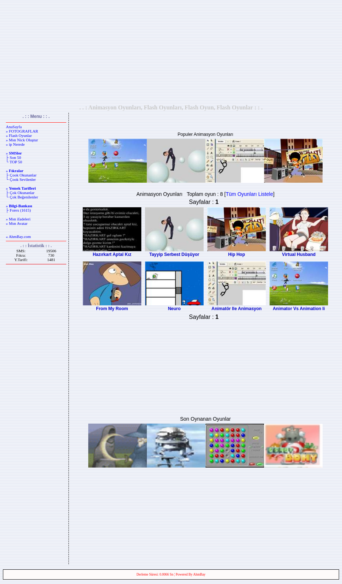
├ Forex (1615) (18, 210)
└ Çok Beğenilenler (22, 197)
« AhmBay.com (18, 236)
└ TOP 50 (14, 162)
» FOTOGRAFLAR (22, 131)
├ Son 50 (13, 157)
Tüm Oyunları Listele (249, 194)
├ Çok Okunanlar (20, 192)
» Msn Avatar (16, 223)
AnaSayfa (14, 126)
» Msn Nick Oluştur (22, 140)
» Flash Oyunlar (19, 135)
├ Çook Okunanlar (21, 175)
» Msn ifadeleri (18, 219)
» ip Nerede (15, 144)
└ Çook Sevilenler (21, 179)
